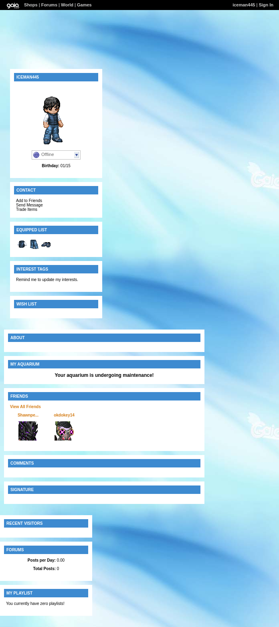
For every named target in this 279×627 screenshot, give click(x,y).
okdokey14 (64, 415)
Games (84, 4)
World (67, 4)
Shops (31, 4)
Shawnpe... (28, 415)
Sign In (266, 4)
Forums (49, 4)
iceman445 (243, 4)
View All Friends (25, 407)
